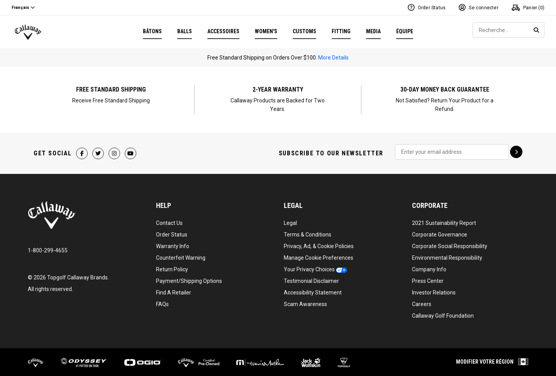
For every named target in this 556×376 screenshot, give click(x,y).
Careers (421, 302)
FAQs (162, 302)
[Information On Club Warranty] (278, 98)
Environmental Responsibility (447, 255)
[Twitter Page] (98, 151)
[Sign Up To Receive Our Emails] (452, 149)
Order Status (171, 232)
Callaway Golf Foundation (443, 313)
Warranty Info (172, 244)
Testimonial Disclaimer (311, 279)
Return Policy (172, 267)
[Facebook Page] (82, 151)
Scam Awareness (305, 302)
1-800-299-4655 (48, 248)
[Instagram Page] (114, 151)
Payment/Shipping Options (189, 279)
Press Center (428, 279)
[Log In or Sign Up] (478, 7)
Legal (290, 221)
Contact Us (169, 221)
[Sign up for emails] (516, 149)
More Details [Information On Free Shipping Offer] (333, 57)
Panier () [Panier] (528, 7)
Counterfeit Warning (180, 255)
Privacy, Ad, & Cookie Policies (319, 244)
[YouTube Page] (131, 151)
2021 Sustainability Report (444, 221)
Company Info (429, 267)
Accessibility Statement (313, 290)
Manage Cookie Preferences (318, 255)
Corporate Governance (439, 232)
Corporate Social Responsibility (449, 244)
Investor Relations (434, 290)
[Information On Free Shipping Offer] (111, 98)
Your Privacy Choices (309, 267)
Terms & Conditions (307, 232)
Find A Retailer (173, 290)
